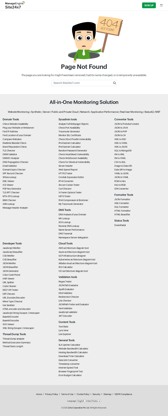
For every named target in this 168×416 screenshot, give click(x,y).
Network (84, 111)
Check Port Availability (69, 127)
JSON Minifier (9, 263)
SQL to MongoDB (122, 150)
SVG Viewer (8, 324)
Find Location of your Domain (17, 135)
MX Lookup (64, 218)
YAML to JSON (121, 173)
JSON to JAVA (121, 127)
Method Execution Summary (16, 342)
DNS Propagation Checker (15, 162)
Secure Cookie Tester (69, 185)
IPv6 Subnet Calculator (70, 146)
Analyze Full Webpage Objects (73, 124)
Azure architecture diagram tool (74, 252)
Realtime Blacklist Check (14, 143)
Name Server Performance (71, 229)
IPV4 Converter (66, 181)
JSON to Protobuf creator (126, 124)
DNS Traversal (65, 233)
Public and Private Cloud (65, 111)
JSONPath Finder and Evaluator (74, 304)
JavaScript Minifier (11, 248)
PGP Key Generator (12, 188)
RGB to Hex (120, 181)
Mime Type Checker (12, 301)
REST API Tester (10, 290)
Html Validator (65, 293)
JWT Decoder (65, 316)
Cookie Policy (83, 394)
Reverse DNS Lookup (69, 226)
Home (39, 394)
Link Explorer (65, 334)
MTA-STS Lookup (11, 196)
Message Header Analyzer (15, 207)
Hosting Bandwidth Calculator (73, 352)
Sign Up (149, 5)
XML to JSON (120, 146)
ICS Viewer (8, 185)
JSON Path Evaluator (68, 285)
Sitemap (107, 394)
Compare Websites (12, 139)
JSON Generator (11, 271)
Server (46, 111)
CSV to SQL (120, 162)
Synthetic (36, 111)
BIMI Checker (9, 200)
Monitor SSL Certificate (70, 135)
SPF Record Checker (13, 173)
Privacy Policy (51, 394)
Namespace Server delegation (73, 237)
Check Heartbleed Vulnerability (74, 154)
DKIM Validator (10, 154)
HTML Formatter (122, 210)
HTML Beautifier (122, 214)
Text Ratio (63, 326)
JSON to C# (119, 135)
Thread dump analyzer (13, 338)
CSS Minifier (8, 255)
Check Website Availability (15, 124)
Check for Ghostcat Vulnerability (74, 162)
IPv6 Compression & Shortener (73, 200)
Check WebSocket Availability (73, 158)
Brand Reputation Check (15, 146)
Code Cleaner (9, 286)
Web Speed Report (68, 169)
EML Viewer (8, 181)
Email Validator (10, 166)
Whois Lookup (9, 177)
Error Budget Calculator (70, 375)
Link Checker (65, 300)
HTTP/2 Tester (65, 173)
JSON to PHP (120, 131)
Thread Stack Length (13, 346)
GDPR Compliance (123, 394)
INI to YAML (120, 158)
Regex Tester (65, 281)
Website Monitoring (18, 111)
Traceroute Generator (69, 131)
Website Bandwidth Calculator (73, 348)
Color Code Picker (11, 274)
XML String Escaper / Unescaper (18, 328)
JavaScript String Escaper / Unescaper (21, 313)
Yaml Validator (65, 308)
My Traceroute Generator (71, 204)
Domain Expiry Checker (14, 169)
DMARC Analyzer (11, 158)
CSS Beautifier (10, 259)
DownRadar (120, 225)
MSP (157, 111)
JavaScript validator (68, 312)
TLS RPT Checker (11, 192)
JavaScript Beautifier (12, 252)
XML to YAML (120, 143)
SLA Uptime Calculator (69, 345)
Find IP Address (10, 131)
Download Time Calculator (71, 356)
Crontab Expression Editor (71, 177)
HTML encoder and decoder (17, 309)
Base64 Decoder (11, 320)
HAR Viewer (8, 278)
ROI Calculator (66, 267)
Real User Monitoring (131, 111)
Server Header (66, 166)
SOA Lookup (65, 222)
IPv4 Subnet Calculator (70, 143)
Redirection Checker (69, 297)
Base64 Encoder (11, 316)
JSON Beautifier (10, 267)
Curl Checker (65, 188)
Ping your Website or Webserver (18, 127)
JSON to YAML (121, 177)
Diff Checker (9, 294)
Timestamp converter (69, 364)
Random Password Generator (73, 150)
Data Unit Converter (68, 360)
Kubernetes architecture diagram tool (77, 259)
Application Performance (104, 111)
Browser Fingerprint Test (71, 371)
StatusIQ (149, 111)
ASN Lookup (9, 204)
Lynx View (63, 330)
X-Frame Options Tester (70, 192)
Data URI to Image (123, 169)
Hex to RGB (120, 185)
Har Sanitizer (9, 305)
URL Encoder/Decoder (14, 297)
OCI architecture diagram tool (73, 271)
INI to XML (119, 154)
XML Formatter (121, 203)
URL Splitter (8, 282)
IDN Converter (121, 188)
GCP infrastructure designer (72, 255)
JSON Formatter (122, 199)
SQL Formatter (121, 207)
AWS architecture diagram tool (74, 248)
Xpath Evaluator (66, 289)
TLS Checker (9, 150)
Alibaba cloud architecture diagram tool (78, 263)
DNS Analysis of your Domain (72, 214)
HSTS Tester (65, 196)
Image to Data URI (123, 166)
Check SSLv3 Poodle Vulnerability (75, 139)
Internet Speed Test (68, 367)
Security (96, 394)
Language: (71, 401)
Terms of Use (67, 394)
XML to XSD (120, 139)
